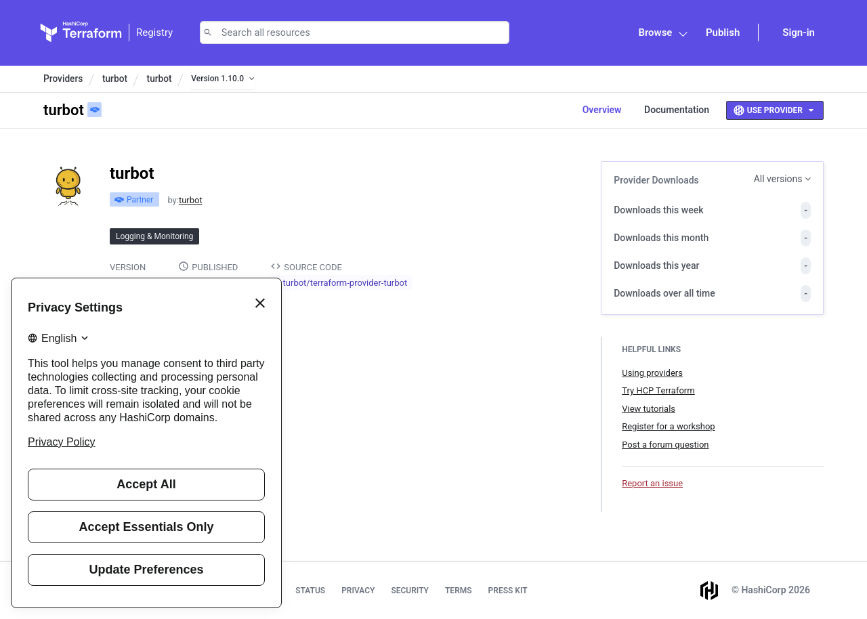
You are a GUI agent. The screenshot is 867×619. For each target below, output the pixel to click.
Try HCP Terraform (658, 390)
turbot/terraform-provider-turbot (345, 283)
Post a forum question (665, 445)
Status (310, 590)
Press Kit (508, 590)
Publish (723, 32)
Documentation (676, 109)
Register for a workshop (668, 426)
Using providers (652, 373)
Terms (458, 590)
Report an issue (652, 483)
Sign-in (798, 32)
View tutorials (648, 409)
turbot (114, 78)
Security (410, 590)
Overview (602, 109)
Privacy (358, 590)
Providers (63, 78)
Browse (655, 32)
